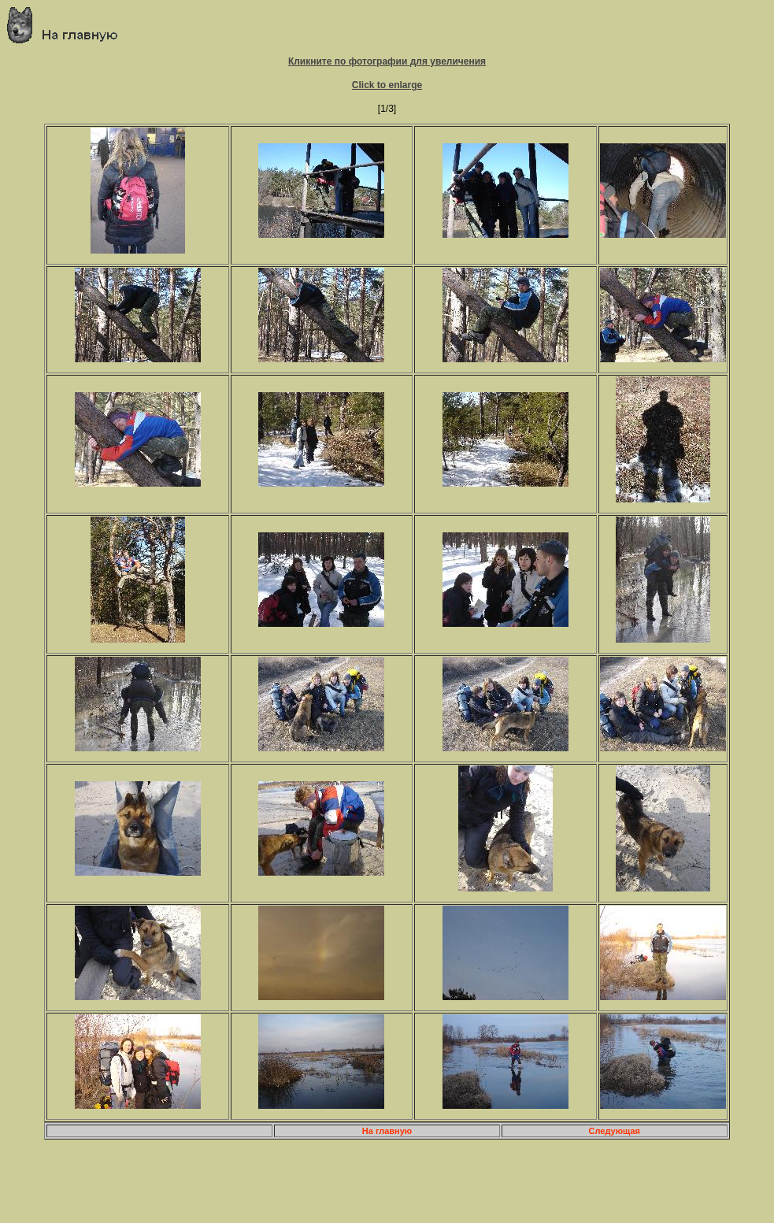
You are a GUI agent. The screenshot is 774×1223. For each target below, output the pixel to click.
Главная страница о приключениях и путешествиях (68, 24)
